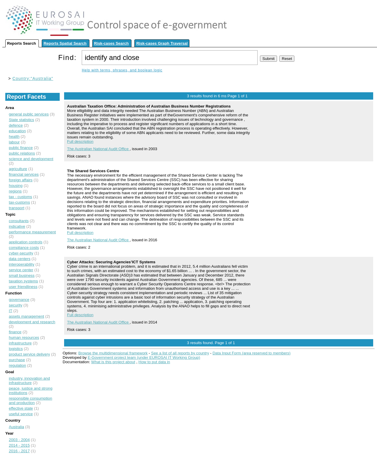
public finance (21, 147)
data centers (19, 259)
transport (16, 208)
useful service (21, 414)
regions (15, 191)
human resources (24, 337)
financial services (24, 174)
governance (19, 299)
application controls (25, 242)
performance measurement (32, 232)
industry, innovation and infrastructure (29, 380)
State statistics (21, 120)
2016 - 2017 (19, 451)
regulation (17, 365)
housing (16, 185)
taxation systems (23, 281)
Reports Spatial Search (65, 43)
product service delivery (29, 354)
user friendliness (23, 286)
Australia (16, 427)
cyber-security (21, 253)
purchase (17, 360)
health (14, 136)
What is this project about (113, 362)
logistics (16, 348)
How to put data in (154, 362)
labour (14, 142)
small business (21, 275)
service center (21, 270)
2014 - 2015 (19, 445)
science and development (31, 159)
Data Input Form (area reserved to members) (252, 353)
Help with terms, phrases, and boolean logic (122, 70)
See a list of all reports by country (180, 353)
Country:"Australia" (32, 78)
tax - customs (20, 197)
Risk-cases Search (111, 43)
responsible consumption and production (30, 400)
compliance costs (24, 247)
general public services (29, 114)
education (17, 131)
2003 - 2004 (19, 440)
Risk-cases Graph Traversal (162, 43)
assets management (26, 316)
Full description (80, 141)
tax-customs (19, 202)
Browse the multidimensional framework (113, 353)
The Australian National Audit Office (98, 149)
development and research (32, 322)
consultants (19, 221)
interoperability (21, 264)
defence (16, 125)
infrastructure (20, 343)
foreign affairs (21, 180)
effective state (21, 408)
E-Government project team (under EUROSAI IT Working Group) (144, 357)
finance (15, 332)
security (15, 305)
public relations (22, 153)
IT (10, 311)
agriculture (18, 169)
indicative (17, 226)
